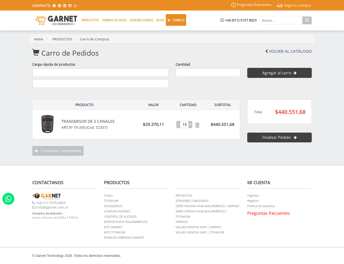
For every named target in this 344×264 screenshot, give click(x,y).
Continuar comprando (58, 150)
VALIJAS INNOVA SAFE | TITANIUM (200, 232)
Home (38, 39)
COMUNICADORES (117, 211)
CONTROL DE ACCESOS (120, 216)
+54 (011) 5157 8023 (238, 20)
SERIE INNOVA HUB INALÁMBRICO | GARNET (208, 206)
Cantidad (183, 64)
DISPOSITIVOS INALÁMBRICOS (125, 222)
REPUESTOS (184, 195)
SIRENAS (182, 222)
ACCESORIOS (113, 206)
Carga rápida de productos (53, 64)
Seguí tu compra (293, 5)
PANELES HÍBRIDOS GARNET (124, 237)
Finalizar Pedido (279, 137)
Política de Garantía (261, 206)
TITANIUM (111, 201)
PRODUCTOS (62, 39)
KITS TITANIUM (114, 232)
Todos (108, 195)
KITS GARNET (113, 227)
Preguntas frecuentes (251, 4)
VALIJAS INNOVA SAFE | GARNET (198, 227)
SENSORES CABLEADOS (192, 201)
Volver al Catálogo (288, 51)
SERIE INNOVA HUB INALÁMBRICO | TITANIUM (201, 214)
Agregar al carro (279, 72)
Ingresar (253, 195)
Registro (253, 201)
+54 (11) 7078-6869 (49, 202)
